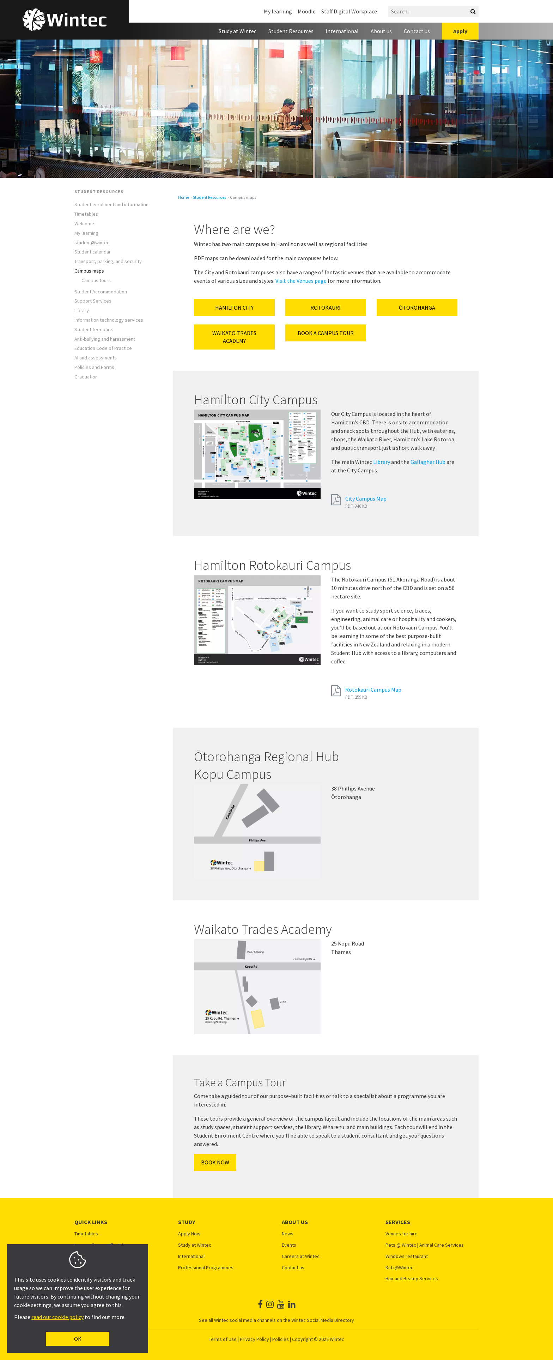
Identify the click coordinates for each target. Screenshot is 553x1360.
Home (183, 197)
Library (81, 311)
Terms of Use (223, 1339)
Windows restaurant (406, 1256)
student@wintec (91, 243)
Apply (460, 31)
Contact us (417, 31)
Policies (280, 1339)
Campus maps (89, 271)
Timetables (86, 214)
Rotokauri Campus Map (373, 689)
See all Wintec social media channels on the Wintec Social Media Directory (276, 1320)
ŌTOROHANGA (417, 307)
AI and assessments (95, 358)
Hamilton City (234, 307)
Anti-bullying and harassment (104, 339)
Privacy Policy (254, 1339)
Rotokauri (325, 307)
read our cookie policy (57, 1316)
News (287, 1234)
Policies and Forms (94, 367)
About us (381, 31)
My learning (278, 11)
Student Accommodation (100, 292)
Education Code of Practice (103, 348)
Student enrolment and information (111, 205)
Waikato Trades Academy (234, 336)
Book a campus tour (326, 332)
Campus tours (96, 281)
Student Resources (291, 31)
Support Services (92, 301)
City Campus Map (366, 498)
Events (289, 1245)
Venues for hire (401, 1234)
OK (77, 1338)
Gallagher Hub (428, 461)
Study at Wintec (237, 31)
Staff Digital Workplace (349, 11)
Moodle (307, 11)
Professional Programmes (205, 1268)
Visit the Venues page (301, 280)
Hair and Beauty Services (411, 1279)
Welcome (84, 224)
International (342, 31)
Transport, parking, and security (108, 261)
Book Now (215, 1162)
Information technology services (108, 320)
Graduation (86, 377)
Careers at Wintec (301, 1256)
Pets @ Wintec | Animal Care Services (424, 1245)
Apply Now (189, 1234)
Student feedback (93, 330)
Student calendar (92, 252)
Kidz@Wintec (399, 1268)
